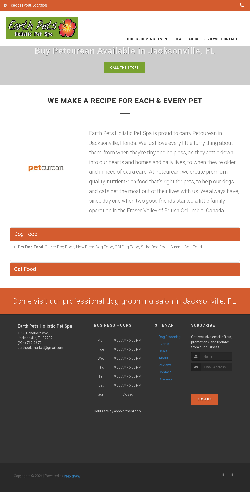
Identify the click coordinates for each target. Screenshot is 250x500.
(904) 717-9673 (30, 343)
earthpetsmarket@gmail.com (40, 348)
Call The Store (124, 67)
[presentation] (217, 380)
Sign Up (205, 399)
